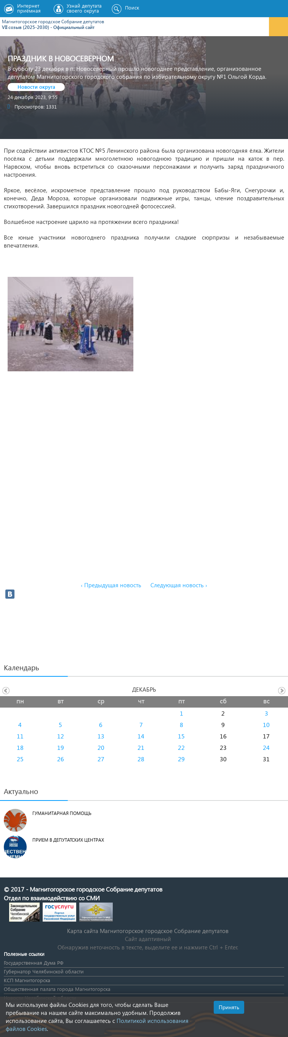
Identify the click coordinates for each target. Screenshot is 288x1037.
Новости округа (36, 86)
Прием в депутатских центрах (68, 840)
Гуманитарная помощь (61, 813)
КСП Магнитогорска (27, 980)
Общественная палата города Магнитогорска (57, 989)
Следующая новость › (178, 585)
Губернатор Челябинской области (44, 971)
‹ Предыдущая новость (111, 585)
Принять (229, 1007)
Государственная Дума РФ (33, 962)
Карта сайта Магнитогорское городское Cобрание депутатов (148, 931)
